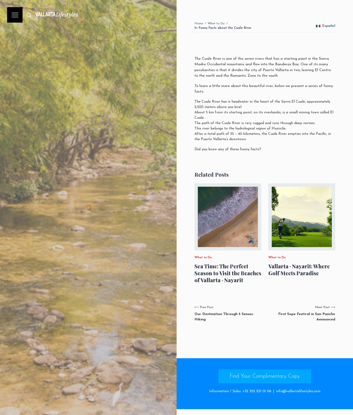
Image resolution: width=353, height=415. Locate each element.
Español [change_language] (325, 26)
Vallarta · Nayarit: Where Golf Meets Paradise (299, 270)
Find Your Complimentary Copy (265, 376)
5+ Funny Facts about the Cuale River (222, 28)
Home (198, 23)
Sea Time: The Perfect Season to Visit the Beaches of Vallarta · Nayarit (227, 273)
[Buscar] (28, 15)
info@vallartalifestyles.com (298, 391)
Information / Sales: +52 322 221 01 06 (240, 391)
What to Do (216, 23)
